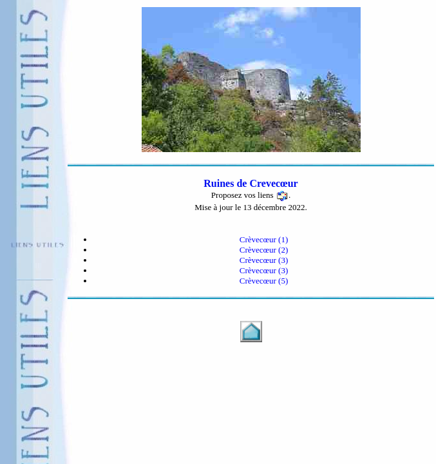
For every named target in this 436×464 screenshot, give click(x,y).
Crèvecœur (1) (264, 239)
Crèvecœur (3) (264, 260)
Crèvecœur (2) (264, 250)
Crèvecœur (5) (264, 280)
